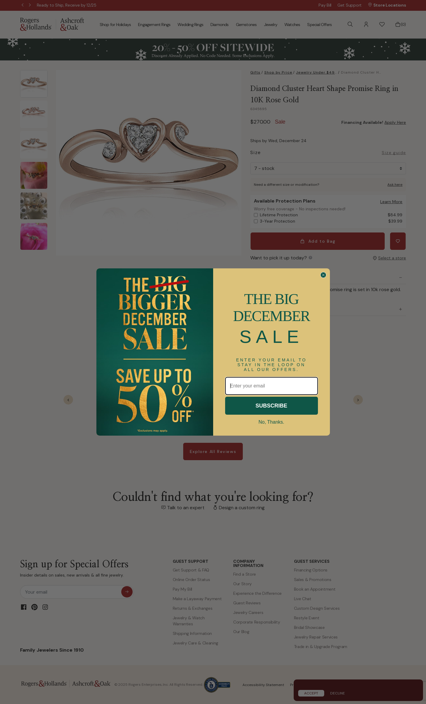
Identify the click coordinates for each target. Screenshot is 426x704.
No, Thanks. (271, 422)
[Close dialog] (323, 275)
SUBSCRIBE (271, 406)
